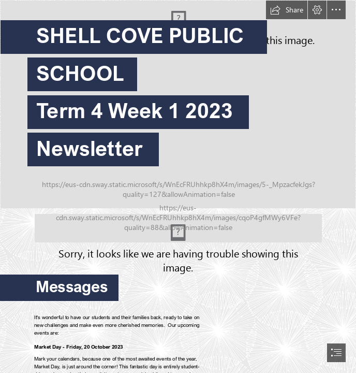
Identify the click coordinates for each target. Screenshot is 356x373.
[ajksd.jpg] (178, 104)
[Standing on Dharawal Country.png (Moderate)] (178, 228)
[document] (178, 186)
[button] (286, 10)
